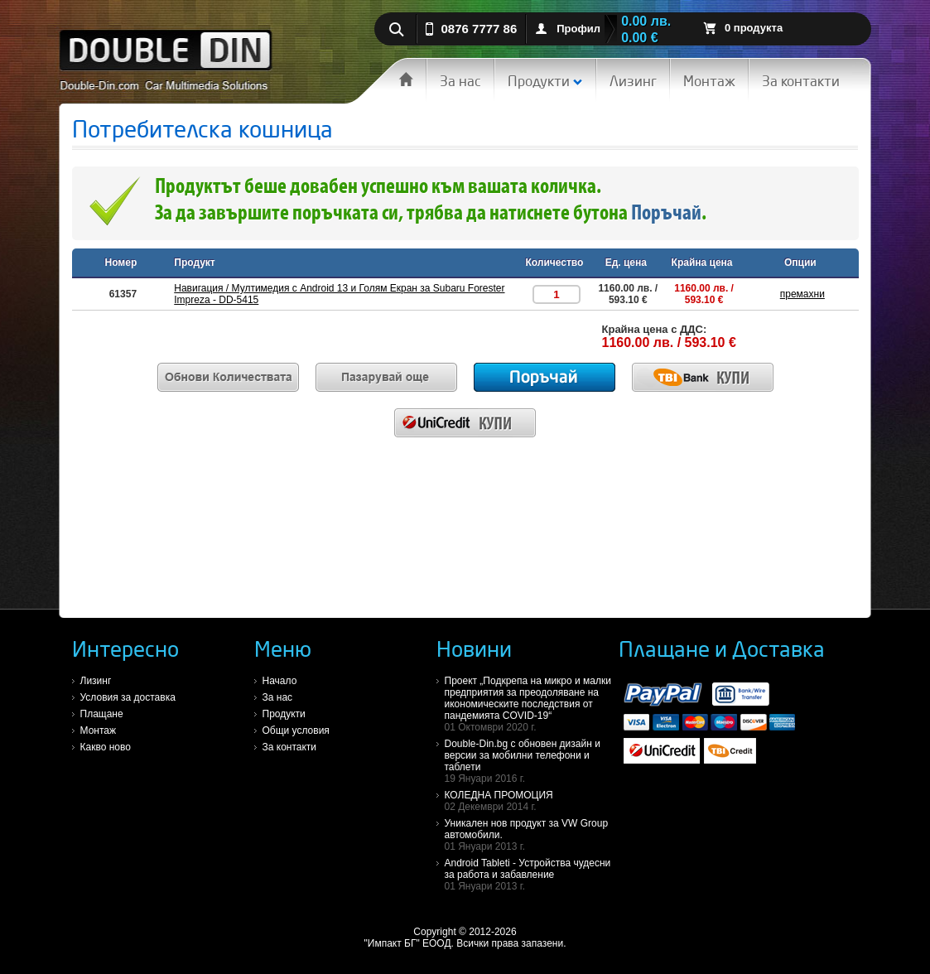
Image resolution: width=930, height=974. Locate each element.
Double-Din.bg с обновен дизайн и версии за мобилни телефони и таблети (532, 761)
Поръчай (666, 214)
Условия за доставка (128, 697)
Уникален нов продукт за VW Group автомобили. (532, 834)
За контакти (801, 80)
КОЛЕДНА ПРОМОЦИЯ (532, 800)
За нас (460, 80)
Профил (578, 28)
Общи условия (296, 730)
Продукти (545, 80)
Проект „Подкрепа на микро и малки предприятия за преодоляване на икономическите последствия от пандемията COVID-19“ (532, 704)
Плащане (101, 714)
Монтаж (709, 80)
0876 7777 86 (479, 29)
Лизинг (633, 80)
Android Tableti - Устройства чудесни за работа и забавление (532, 874)
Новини (474, 648)
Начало (280, 681)
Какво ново (105, 747)
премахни (802, 294)
